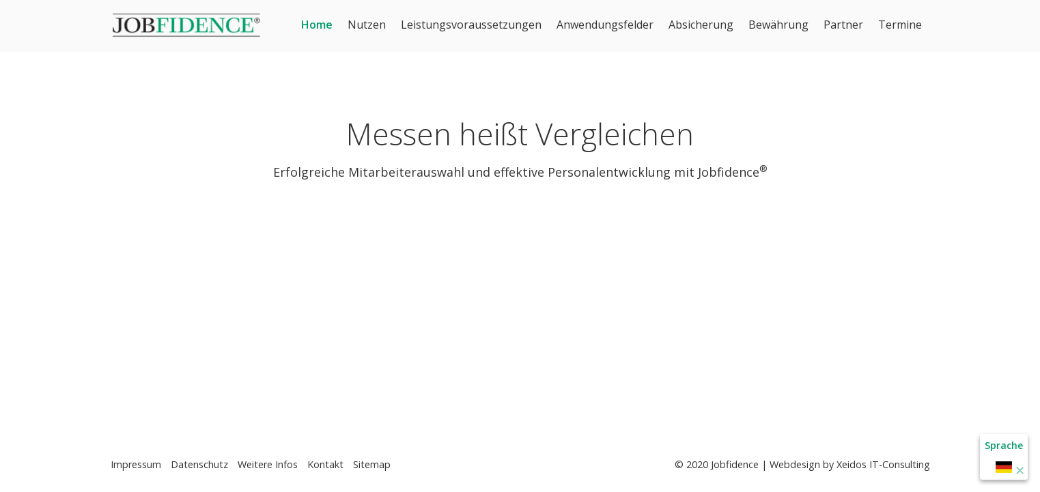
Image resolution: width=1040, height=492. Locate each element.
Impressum (136, 464)
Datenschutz (199, 464)
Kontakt (325, 464)
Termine (900, 24)
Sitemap (372, 464)
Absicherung (701, 24)
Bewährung (778, 24)
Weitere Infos (268, 464)
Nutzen (367, 24)
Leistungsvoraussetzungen (471, 24)
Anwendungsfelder (605, 24)
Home (317, 24)
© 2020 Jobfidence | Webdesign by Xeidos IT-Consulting (802, 464)
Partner (843, 24)
